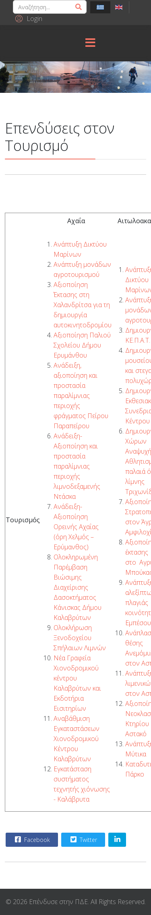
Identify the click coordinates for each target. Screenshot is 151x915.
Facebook (31, 839)
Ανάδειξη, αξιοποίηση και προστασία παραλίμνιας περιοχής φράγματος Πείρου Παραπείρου (81, 395)
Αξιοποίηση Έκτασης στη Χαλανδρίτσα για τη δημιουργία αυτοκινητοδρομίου (83, 304)
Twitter (82, 839)
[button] (27, 18)
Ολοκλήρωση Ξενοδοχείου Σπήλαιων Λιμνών (80, 637)
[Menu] (90, 43)
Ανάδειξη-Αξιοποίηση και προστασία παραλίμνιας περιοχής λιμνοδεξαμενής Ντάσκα (77, 466)
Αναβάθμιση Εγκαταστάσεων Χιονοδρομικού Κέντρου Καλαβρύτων (76, 738)
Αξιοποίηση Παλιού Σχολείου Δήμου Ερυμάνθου (82, 345)
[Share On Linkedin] (117, 840)
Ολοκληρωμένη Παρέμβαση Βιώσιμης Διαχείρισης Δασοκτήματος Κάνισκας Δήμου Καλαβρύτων (77, 587)
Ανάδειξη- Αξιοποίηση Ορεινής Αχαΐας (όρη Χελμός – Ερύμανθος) (76, 526)
